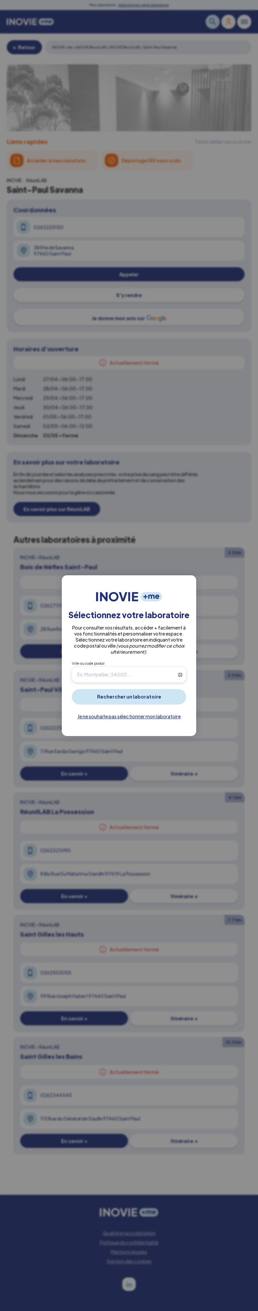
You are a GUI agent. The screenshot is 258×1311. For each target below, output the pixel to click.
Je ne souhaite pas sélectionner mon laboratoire (129, 716)
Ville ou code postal (88, 663)
